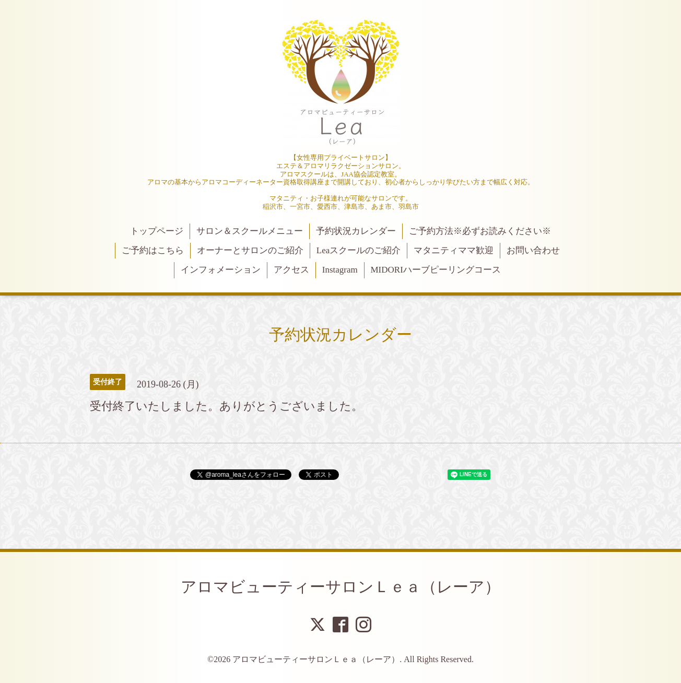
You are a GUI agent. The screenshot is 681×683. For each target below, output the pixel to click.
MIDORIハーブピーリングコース (435, 270)
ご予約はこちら (153, 250)
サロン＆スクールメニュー (249, 231)
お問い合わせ (533, 250)
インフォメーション (221, 270)
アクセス (291, 270)
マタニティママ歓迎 (454, 250)
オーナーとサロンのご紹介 (250, 250)
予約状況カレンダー (356, 231)
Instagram (340, 270)
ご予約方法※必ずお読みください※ (480, 231)
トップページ (156, 231)
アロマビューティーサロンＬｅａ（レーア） (340, 586)
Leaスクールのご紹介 (358, 250)
